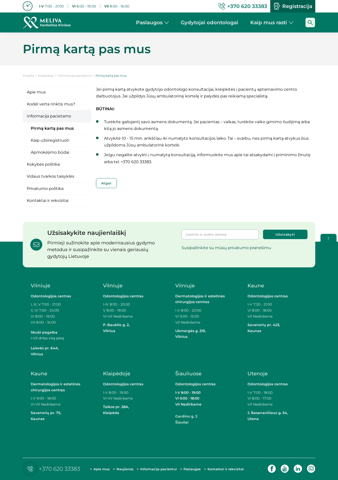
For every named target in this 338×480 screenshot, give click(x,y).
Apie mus (36, 92)
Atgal (106, 183)
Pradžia (28, 75)
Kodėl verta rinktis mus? (51, 104)
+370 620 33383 (52, 469)
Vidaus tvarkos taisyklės (50, 176)
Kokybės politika (43, 164)
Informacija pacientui (158, 469)
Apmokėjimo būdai (50, 152)
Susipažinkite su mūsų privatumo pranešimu (226, 247)
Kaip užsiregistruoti (50, 140)
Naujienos (125, 469)
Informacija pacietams (75, 75)
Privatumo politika (45, 188)
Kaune (256, 286)
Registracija (292, 6)
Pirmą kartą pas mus (52, 128)
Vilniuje (40, 286)
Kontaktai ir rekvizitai (47, 200)
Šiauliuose (188, 374)
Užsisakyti (285, 234)
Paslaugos (192, 469)
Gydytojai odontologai (209, 22)
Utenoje (258, 374)
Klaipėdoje (46, 75)
